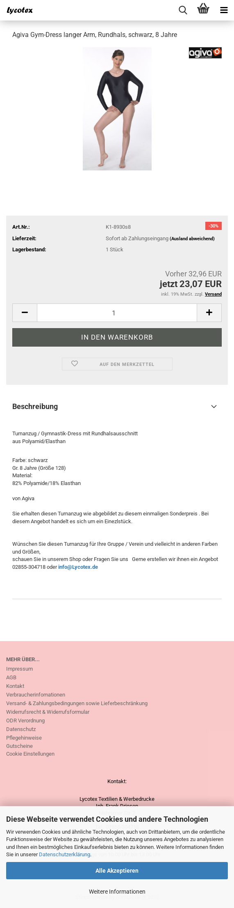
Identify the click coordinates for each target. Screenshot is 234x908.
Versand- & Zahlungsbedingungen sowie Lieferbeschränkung (77, 703)
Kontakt (15, 686)
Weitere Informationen (117, 891)
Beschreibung (35, 406)
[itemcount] (117, 312)
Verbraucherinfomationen (35, 695)
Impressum (19, 669)
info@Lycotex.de (78, 567)
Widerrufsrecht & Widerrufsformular (47, 712)
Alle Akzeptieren (117, 870)
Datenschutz (21, 729)
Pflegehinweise (24, 738)
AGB (11, 677)
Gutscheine (19, 746)
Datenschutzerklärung (64, 854)
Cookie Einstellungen (30, 754)
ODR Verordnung (25, 720)
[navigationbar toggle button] (224, 10)
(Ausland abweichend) (192, 238)
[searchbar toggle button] (183, 10)
